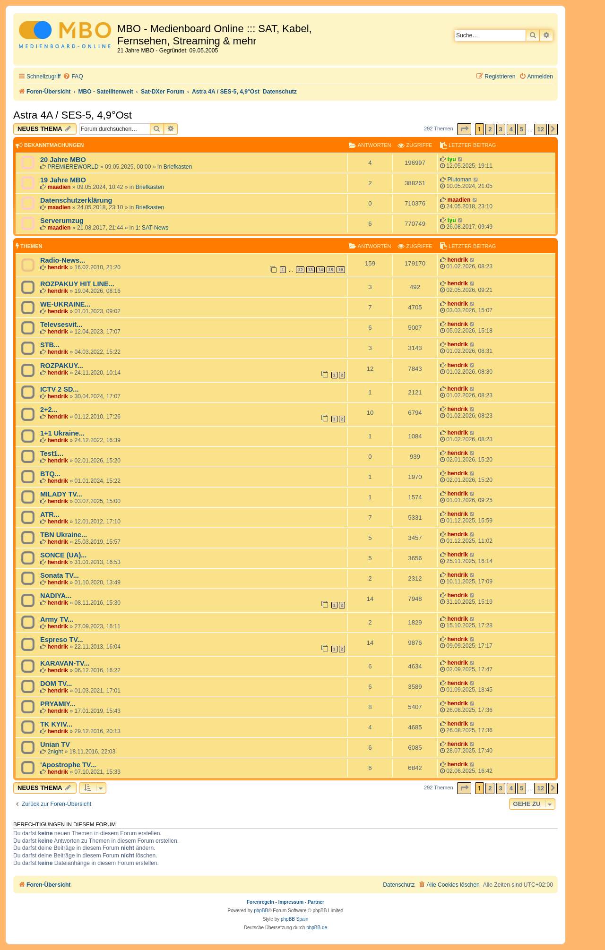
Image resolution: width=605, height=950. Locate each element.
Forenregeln (260, 902)
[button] (464, 129)
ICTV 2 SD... (59, 389)
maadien (58, 187)
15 (330, 269)
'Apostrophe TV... (68, 765)
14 (320, 269)
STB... (50, 345)
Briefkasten (178, 166)
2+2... (49, 409)
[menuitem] (73, 76)
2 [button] (490, 129)
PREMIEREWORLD (72, 166)
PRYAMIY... (58, 704)
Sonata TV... (59, 575)
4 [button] (511, 129)
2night (55, 751)
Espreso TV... (61, 639)
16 (340, 269)
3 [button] (500, 129)
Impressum (290, 902)
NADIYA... (55, 595)
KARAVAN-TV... (65, 663)
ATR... (50, 514)
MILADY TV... (61, 494)
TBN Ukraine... (63, 535)
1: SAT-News (152, 227)
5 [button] (521, 129)
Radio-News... (62, 260)
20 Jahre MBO (63, 159)
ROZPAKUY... (61, 365)
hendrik (57, 267)
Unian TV (55, 744)
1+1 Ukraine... (62, 433)
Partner (316, 902)
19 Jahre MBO (63, 180)
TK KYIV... (56, 724)
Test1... (51, 453)
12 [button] (540, 129)
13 (310, 269)
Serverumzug (62, 220)
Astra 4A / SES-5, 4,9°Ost (72, 115)
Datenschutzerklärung (76, 200)
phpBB (261, 910)
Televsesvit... (61, 324)
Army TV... (56, 619)
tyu (451, 159)
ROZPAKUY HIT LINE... (77, 284)
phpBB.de (316, 927)
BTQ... (50, 474)
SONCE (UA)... (63, 555)
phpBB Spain (294, 919)
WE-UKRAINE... (65, 304)
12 (300, 269)
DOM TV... (56, 683)
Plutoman (459, 179)
